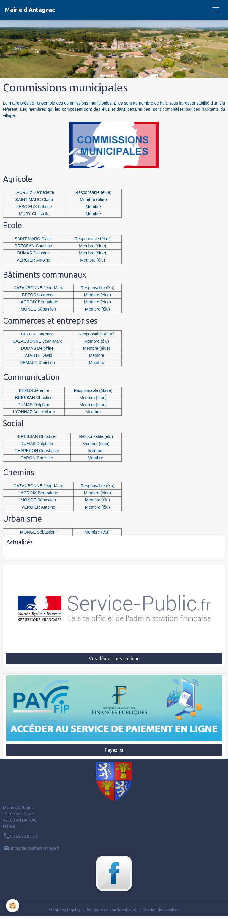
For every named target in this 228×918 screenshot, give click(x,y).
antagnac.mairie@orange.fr (35, 848)
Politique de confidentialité (112, 910)
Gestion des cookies (161, 910)
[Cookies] (12, 905)
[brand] (30, 9)
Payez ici (114, 750)
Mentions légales (65, 910)
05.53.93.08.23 (23, 836)
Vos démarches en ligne (114, 658)
